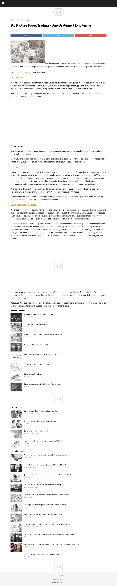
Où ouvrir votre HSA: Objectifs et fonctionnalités (41, 411)
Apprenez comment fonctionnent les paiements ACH (43, 514)
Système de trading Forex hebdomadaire (38, 314)
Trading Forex (15, 20)
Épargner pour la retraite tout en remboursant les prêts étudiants (47, 524)
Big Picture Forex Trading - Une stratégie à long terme (43, 334)
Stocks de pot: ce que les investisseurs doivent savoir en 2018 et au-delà (49, 534)
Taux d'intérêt (17, 77)
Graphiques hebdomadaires (23, 205)
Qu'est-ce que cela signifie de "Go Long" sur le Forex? (42, 384)
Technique (15, 167)
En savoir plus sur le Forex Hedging (36, 324)
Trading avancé (25, 20)
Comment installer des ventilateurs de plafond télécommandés (46, 455)
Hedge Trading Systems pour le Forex (37, 344)
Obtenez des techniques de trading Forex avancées (42, 354)
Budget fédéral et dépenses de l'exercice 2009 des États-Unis (46, 465)
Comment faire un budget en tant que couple (40, 421)
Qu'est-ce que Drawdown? (33, 374)
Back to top (58, 575)
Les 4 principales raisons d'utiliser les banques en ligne (43, 485)
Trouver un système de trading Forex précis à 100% (42, 441)
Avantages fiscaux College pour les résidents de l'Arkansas (45, 505)
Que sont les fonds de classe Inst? (36, 431)
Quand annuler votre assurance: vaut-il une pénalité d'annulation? (47, 475)
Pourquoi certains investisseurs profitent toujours (41, 554)
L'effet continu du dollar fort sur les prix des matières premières (46, 495)
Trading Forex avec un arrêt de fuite (36, 364)
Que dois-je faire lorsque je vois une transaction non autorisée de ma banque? (52, 544)
